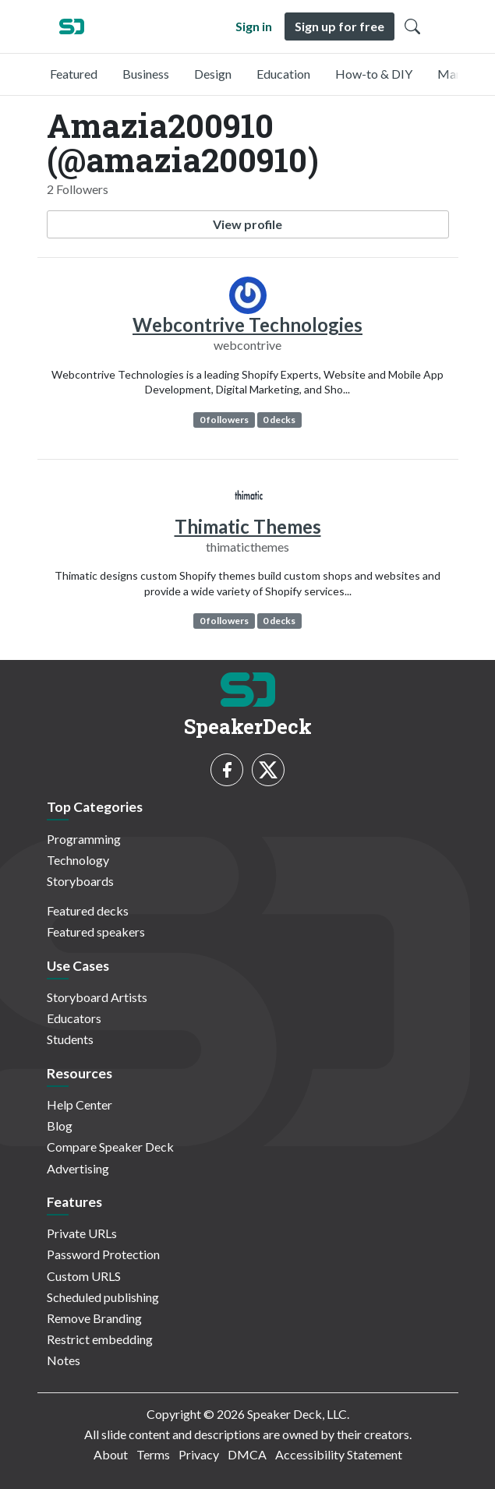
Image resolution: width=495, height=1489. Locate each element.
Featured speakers (96, 931)
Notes (63, 1360)
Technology (78, 859)
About (111, 1454)
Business (145, 73)
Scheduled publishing (103, 1297)
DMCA (247, 1454)
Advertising (78, 1168)
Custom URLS (84, 1275)
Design (213, 73)
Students (70, 1039)
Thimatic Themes (248, 526)
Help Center (79, 1104)
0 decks (279, 419)
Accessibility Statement (338, 1454)
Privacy (199, 1454)
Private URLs (82, 1233)
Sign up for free (339, 26)
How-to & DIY (373, 73)
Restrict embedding (100, 1339)
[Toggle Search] (412, 26)
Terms (153, 1454)
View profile (247, 224)
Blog (59, 1125)
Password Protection (103, 1254)
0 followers (224, 419)
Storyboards (80, 880)
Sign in (253, 26)
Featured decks (88, 910)
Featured (73, 73)
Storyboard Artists (97, 997)
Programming (84, 838)
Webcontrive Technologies (247, 324)
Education (283, 73)
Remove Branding (94, 1318)
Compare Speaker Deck (110, 1146)
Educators (74, 1018)
